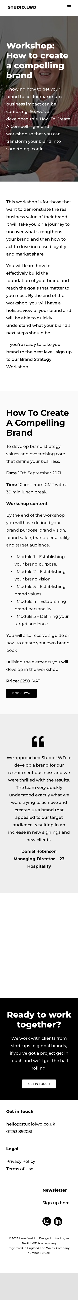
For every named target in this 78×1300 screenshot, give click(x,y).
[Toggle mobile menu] (69, 7)
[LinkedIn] (58, 1221)
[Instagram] (46, 1221)
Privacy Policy (20, 1161)
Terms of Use (19, 1168)
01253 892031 (19, 1131)
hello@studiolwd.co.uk (30, 1124)
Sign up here (55, 1202)
